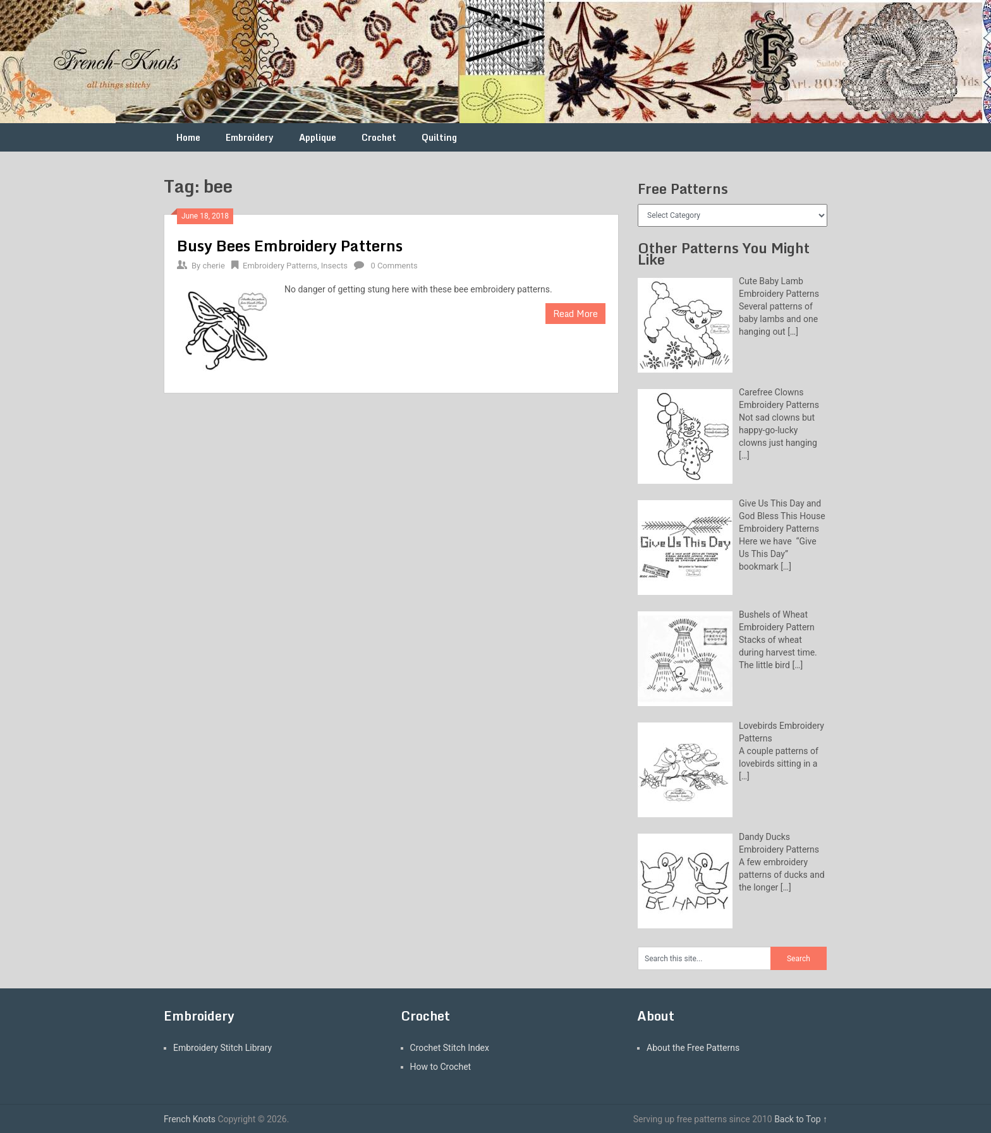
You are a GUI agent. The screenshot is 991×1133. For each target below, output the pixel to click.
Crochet (379, 137)
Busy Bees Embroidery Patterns (290, 245)
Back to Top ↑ (800, 1119)
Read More (575, 313)
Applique (317, 137)
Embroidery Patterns (280, 265)
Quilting (439, 137)
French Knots (190, 1119)
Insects (334, 265)
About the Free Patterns (693, 1048)
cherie (213, 265)
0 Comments (393, 265)
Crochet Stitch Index (449, 1048)
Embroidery (250, 137)
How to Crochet (440, 1067)
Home (188, 137)
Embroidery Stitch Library (222, 1048)
